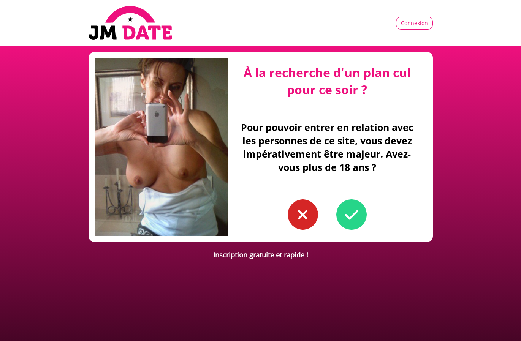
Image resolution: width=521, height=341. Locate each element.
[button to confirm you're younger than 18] (303, 214)
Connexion (414, 23)
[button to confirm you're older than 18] (351, 214)
